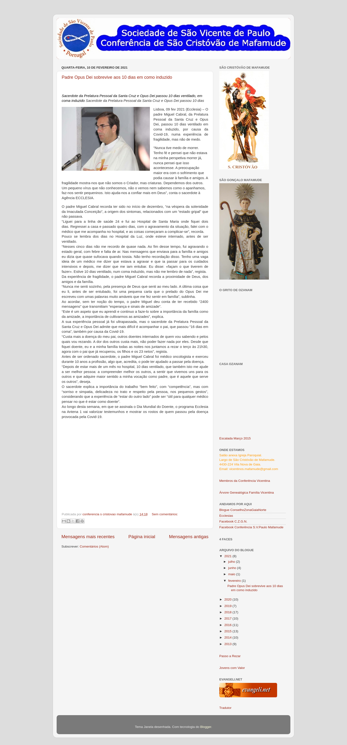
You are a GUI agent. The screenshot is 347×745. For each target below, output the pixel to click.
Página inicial (141, 536)
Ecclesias (226, 515)
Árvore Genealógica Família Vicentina (246, 492)
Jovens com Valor (232, 668)
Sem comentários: (165, 514)
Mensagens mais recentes (88, 536)
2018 (228, 612)
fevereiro (235, 580)
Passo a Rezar (230, 656)
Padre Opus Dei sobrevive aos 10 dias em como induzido (117, 77)
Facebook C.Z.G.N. (233, 521)
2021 (228, 556)
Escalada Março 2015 (235, 438)
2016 (228, 625)
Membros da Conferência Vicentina (244, 481)
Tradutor (225, 708)
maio (232, 574)
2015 (228, 631)
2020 (228, 599)
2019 (228, 606)
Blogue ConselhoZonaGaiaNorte (242, 510)
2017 (228, 618)
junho (232, 568)
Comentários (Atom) (94, 546)
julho (232, 561)
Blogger (205, 727)
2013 (228, 644)
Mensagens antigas (188, 536)
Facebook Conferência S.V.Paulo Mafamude (251, 527)
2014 (228, 637)
